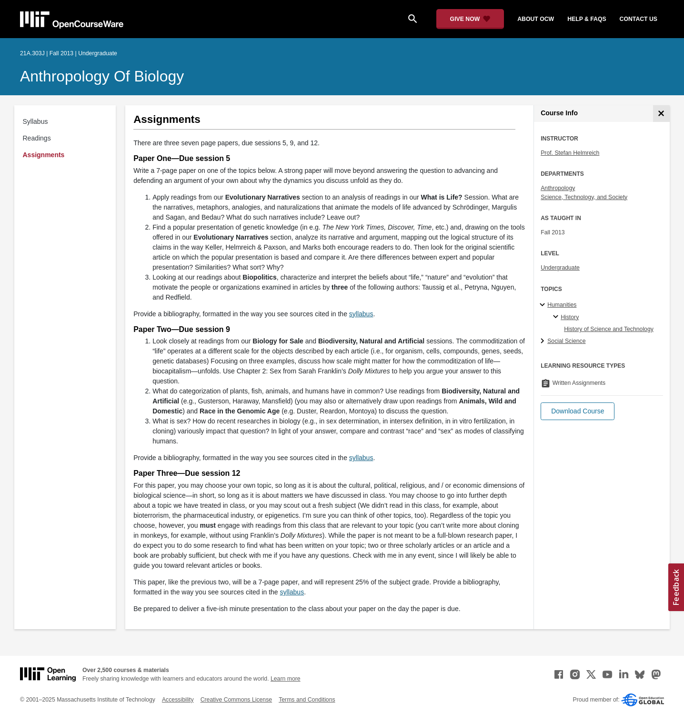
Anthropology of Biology (102, 76)
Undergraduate (560, 267)
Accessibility (178, 699)
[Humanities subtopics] (543, 305)
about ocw (535, 19)
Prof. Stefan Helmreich (570, 153)
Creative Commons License (236, 699)
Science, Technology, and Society (584, 197)
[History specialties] (557, 317)
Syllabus (35, 121)
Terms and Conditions (307, 699)
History (570, 317)
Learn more (286, 678)
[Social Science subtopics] (543, 341)
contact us (638, 19)
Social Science (566, 341)
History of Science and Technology (609, 329)
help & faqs (586, 19)
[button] (577, 411)
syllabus (361, 314)
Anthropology (558, 188)
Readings (37, 138)
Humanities (561, 304)
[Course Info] (661, 113)
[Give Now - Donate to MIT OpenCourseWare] (470, 19)
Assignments (44, 155)
